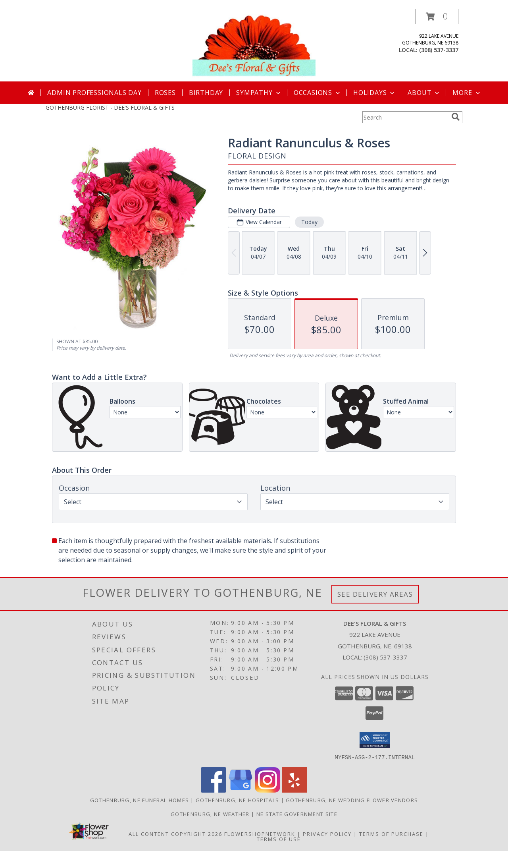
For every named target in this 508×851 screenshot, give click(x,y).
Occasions (318, 92)
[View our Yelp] (294, 790)
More (466, 92)
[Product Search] (405, 117)
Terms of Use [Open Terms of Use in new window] (279, 838)
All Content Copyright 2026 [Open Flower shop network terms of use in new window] (175, 833)
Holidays (374, 92)
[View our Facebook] (213, 790)
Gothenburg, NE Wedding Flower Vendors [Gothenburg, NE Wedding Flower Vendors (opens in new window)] (352, 799)
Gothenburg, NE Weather (210, 813)
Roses (165, 92)
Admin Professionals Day (94, 92)
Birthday (206, 92)
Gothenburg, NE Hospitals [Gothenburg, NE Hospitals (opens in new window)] (237, 799)
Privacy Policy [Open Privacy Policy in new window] (327, 833)
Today (309, 222)
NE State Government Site (296, 813)
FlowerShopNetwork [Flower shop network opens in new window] (259, 833)
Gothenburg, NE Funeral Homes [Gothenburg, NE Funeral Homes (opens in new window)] (139, 799)
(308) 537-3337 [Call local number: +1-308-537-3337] (438, 50)
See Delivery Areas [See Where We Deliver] (375, 594)
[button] (437, 16)
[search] (455, 116)
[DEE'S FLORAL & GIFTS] (254, 45)
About (424, 92)
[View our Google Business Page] (240, 790)
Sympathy (259, 92)
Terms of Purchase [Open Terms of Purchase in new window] (391, 833)
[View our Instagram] (267, 790)
